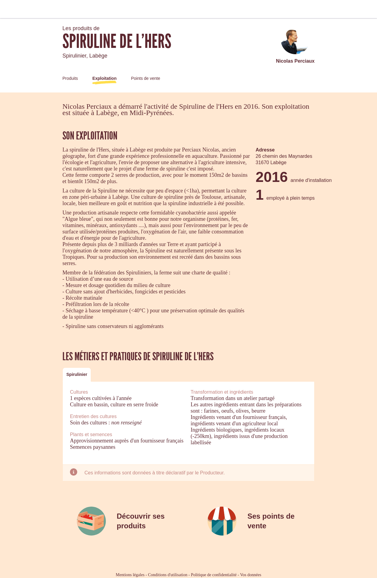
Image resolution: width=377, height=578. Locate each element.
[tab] (76, 374)
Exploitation (104, 78)
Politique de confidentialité (214, 575)
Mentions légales (130, 575)
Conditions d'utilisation (167, 575)
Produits (70, 78)
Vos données (250, 575)
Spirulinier (76, 374)
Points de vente (145, 78)
